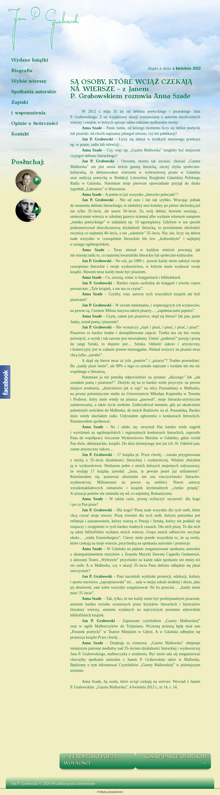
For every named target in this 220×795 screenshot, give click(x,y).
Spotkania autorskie (34, 92)
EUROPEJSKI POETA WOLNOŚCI (90, 760)
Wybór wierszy (29, 81)
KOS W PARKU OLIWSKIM (175, 760)
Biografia (21, 70)
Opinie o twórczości (34, 123)
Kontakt (20, 134)
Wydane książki (29, 60)
